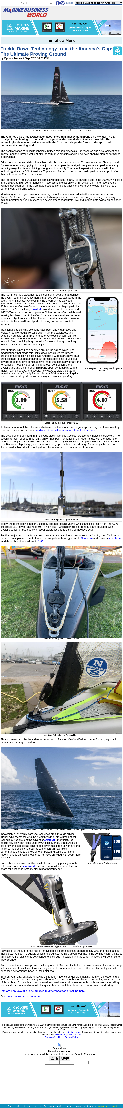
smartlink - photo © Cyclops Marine (61, 289)
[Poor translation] (65, 1058)
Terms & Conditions (54, 1037)
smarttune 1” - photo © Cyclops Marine (61, 518)
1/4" (40, 541)
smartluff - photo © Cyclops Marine (102, 862)
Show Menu (61, 40)
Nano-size (87, 538)
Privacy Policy (71, 1037)
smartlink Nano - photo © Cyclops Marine (61, 637)
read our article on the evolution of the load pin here (65, 430)
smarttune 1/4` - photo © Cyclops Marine (61, 734)
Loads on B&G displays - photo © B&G (61, 421)
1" (52, 441)
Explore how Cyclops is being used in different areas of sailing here (43, 991)
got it (114, 1106)
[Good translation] (54, 1058)
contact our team (72, 1032)
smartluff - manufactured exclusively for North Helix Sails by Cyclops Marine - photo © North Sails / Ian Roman (61, 828)
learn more (103, 1106)
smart (35, 309)
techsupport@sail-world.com (67, 1034)
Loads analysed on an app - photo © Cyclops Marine (102, 368)
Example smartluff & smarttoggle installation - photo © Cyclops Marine (61, 945)
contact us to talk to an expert (22, 996)
